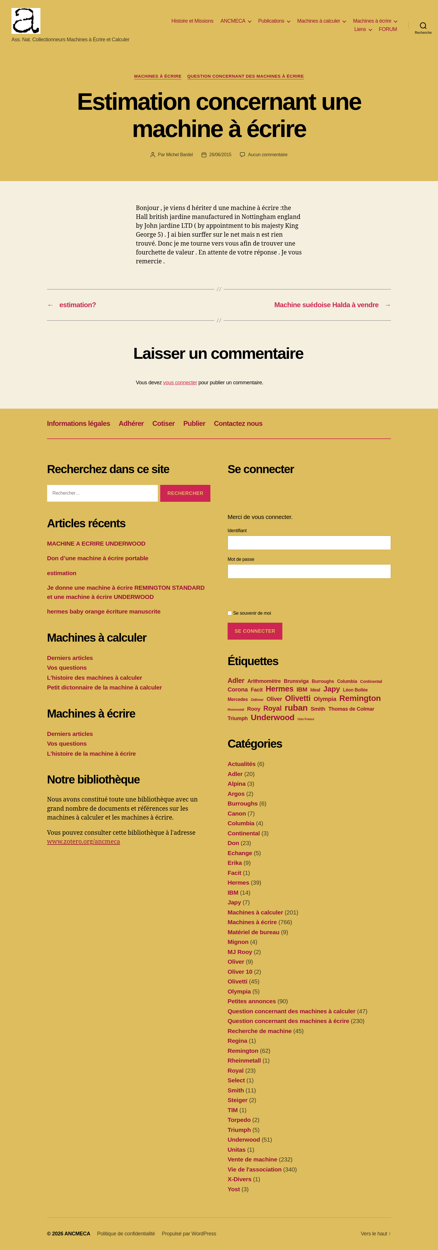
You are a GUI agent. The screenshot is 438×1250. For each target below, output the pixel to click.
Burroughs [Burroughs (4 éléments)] (323, 681)
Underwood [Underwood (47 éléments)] (273, 717)
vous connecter (180, 382)
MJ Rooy (240, 952)
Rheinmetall (244, 1060)
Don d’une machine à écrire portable (97, 558)
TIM (233, 1110)
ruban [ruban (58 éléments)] (296, 707)
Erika (235, 862)
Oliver (236, 961)
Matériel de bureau (253, 932)
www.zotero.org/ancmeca (83, 842)
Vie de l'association (254, 1169)
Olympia (239, 991)
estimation (61, 573)
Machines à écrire (372, 21)
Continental (244, 833)
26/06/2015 (220, 154)
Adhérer (131, 423)
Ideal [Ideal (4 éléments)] (315, 689)
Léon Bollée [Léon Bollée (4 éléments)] (355, 689)
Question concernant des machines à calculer (291, 1011)
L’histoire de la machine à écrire (91, 753)
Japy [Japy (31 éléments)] (331, 689)
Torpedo (239, 1119)
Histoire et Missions (192, 21)
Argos (236, 793)
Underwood (244, 1139)
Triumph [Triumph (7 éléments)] (238, 718)
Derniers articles (70, 658)
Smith (236, 1090)
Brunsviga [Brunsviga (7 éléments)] (296, 681)
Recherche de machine (260, 1031)
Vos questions (67, 667)
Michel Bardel (179, 154)
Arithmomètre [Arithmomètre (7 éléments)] (264, 681)
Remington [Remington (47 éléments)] (360, 698)
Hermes (238, 882)
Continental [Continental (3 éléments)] (371, 681)
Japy (234, 902)
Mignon (238, 942)
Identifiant (237, 530)
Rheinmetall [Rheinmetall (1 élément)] (236, 709)
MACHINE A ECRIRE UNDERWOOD (96, 543)
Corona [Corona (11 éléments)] (238, 689)
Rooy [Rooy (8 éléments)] (253, 709)
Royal (236, 1070)
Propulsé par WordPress (189, 1234)
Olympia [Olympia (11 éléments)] (325, 698)
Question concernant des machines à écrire (245, 76)
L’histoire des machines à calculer (94, 677)
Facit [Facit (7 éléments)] (257, 690)
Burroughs (243, 803)
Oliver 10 (240, 971)
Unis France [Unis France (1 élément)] (306, 719)
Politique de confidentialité (126, 1234)
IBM (233, 892)
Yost (234, 1189)
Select (236, 1080)
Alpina (237, 783)
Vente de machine (252, 1159)
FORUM (388, 29)
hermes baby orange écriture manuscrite (104, 611)
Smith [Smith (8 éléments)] (318, 709)
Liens (360, 29)
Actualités (242, 764)
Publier (194, 423)
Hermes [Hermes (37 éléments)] (280, 689)
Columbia (241, 823)
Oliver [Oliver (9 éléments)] (274, 699)
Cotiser (163, 423)
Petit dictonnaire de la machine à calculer (104, 687)
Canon (237, 813)
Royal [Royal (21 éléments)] (272, 708)
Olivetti (237, 981)
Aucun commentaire (268, 154)
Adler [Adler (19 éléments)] (236, 680)
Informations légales (78, 423)
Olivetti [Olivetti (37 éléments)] (297, 698)
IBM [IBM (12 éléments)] (302, 689)
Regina (237, 1040)
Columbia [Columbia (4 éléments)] (347, 681)
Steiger (237, 1100)
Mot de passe (241, 559)
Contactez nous (238, 423)
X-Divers (239, 1179)
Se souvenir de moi (249, 613)
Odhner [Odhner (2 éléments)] (257, 700)
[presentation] (271, 596)
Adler (235, 774)
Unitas (237, 1149)
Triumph (239, 1129)
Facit (234, 872)
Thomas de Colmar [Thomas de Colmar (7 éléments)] (351, 709)
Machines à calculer (318, 21)
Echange (240, 853)
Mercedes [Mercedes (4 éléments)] (238, 699)
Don (233, 843)
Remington (243, 1050)
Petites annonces (252, 1001)
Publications (271, 21)
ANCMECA (232, 21)
